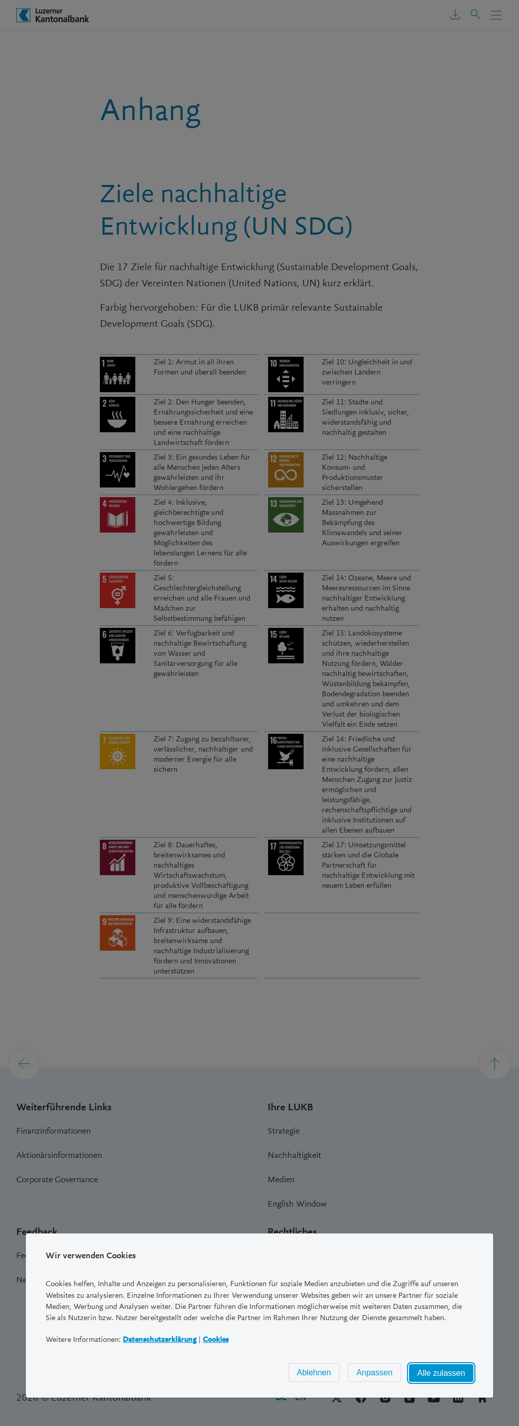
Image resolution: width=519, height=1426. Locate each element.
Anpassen (374, 1372)
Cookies (216, 1338)
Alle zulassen (441, 1373)
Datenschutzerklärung (160, 1338)
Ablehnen (314, 1372)
